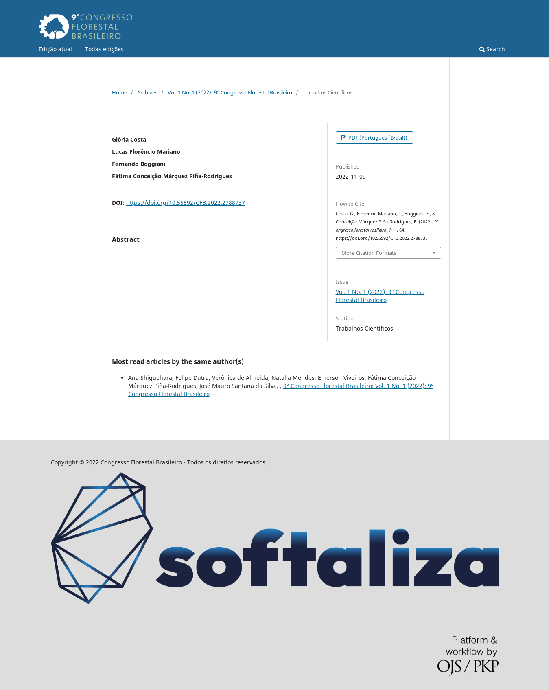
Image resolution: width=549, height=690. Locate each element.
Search (492, 49)
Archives (147, 92)
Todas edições (104, 49)
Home (119, 92)
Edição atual (55, 49)
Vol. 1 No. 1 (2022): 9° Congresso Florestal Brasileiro (230, 92)
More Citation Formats (368, 252)
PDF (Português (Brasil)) (377, 137)
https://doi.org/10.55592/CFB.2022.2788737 (185, 202)
